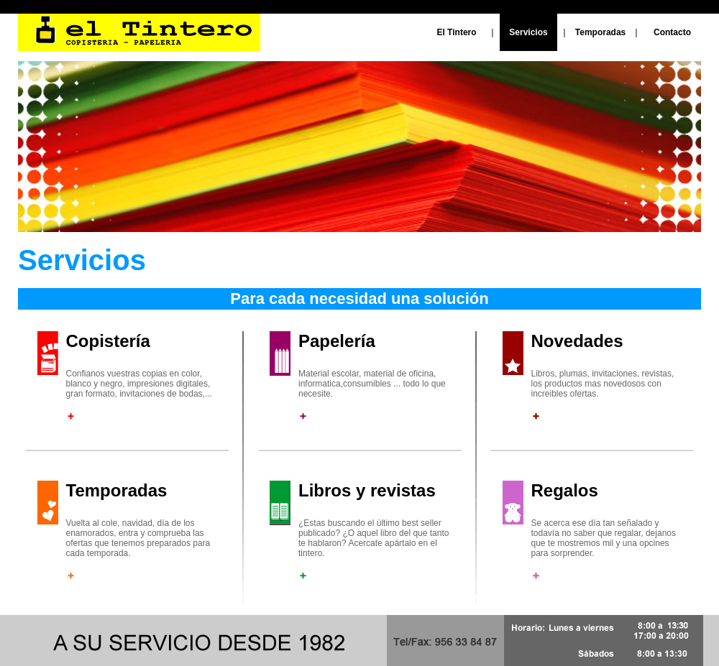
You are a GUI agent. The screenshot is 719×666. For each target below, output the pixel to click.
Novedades (577, 341)
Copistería (108, 341)
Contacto (672, 32)
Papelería (336, 341)
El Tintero (456, 32)
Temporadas (600, 32)
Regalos (564, 490)
